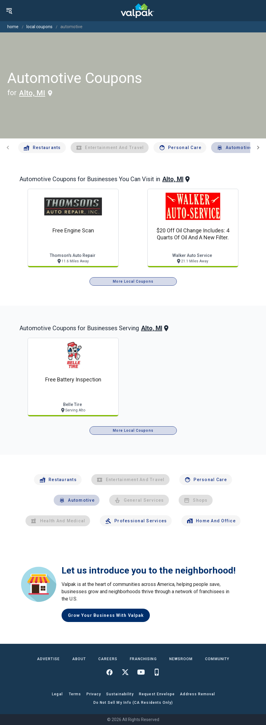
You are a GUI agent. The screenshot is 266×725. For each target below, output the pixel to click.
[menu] (9, 10)
